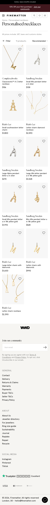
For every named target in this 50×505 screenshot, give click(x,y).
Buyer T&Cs (7, 393)
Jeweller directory (10, 419)
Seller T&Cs (7, 397)
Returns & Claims (10, 382)
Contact (6, 375)
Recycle (5, 444)
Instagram (6, 459)
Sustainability (8, 430)
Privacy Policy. (20, 357)
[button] (20, 49)
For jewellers (8, 423)
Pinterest (6, 463)
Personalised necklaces (18, 20)
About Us (6, 416)
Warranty (6, 386)
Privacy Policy (8, 400)
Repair (5, 440)
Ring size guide (9, 426)
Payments (6, 389)
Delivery (6, 379)
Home (4, 20)
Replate (5, 437)
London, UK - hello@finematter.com (19, 501)
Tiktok (5, 466)
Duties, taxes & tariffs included (25, 2)
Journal (5, 433)
